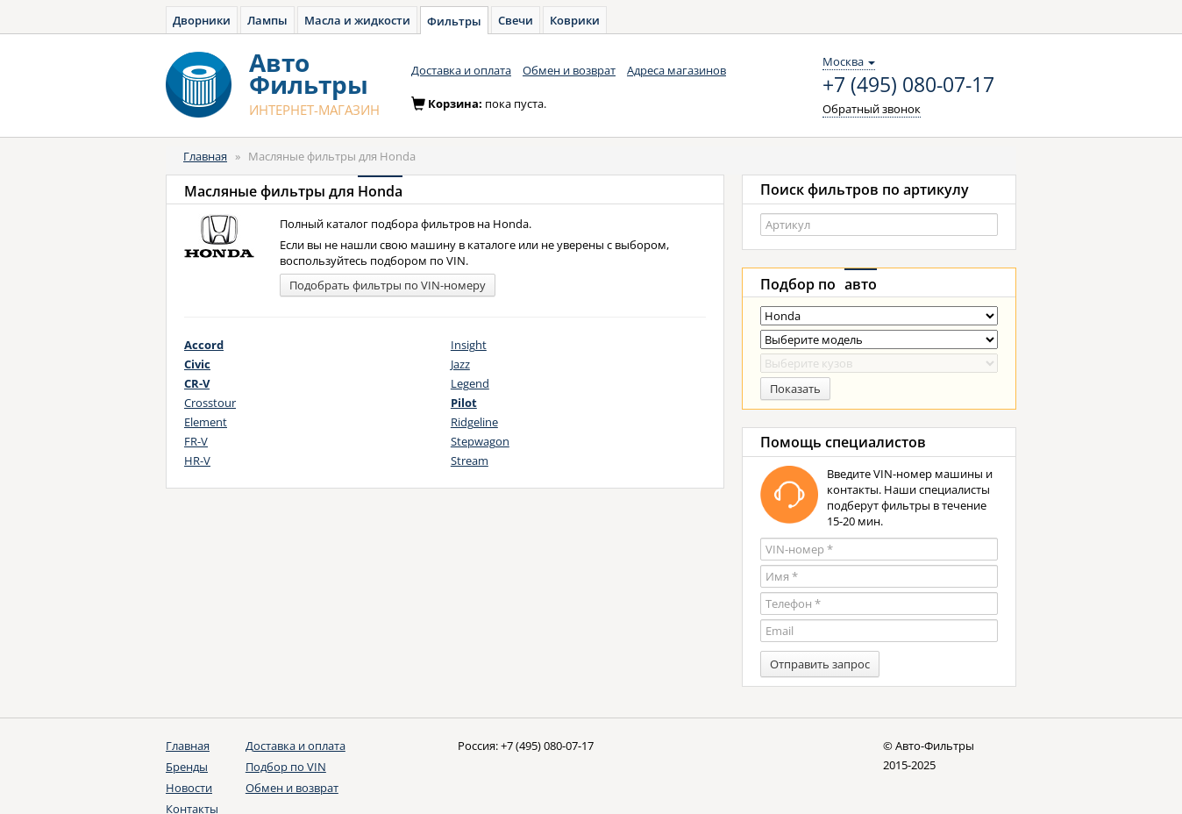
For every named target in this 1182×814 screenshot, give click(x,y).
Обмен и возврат (569, 70)
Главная (205, 156)
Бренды (187, 767)
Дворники (202, 20)
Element (205, 422)
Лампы (267, 20)
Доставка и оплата (461, 70)
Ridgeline (474, 422)
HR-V (197, 460)
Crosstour (210, 403)
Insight (469, 345)
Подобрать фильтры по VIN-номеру (387, 285)
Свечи (515, 20)
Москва (848, 61)
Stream (469, 460)
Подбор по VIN (286, 767)
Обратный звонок (871, 109)
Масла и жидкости (357, 20)
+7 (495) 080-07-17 (908, 85)
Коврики (575, 20)
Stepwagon (480, 441)
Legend (470, 383)
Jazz (460, 364)
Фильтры (454, 21)
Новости (189, 788)
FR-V (196, 441)
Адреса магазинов (676, 70)
